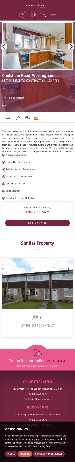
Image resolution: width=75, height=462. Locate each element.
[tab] (18, 118)
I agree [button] (11, 453)
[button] (4, 46)
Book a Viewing (37, 223)
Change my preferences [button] (48, 453)
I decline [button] (25, 453)
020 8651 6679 (37, 419)
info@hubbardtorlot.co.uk (37, 398)
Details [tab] (8, 118)
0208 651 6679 (37, 212)
